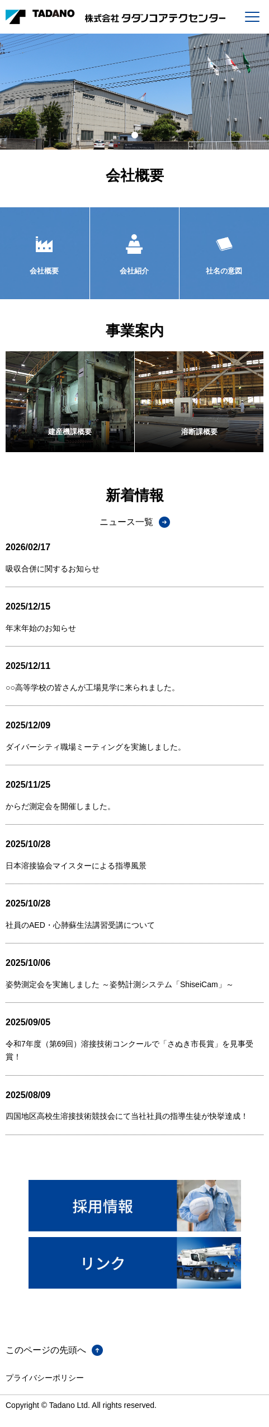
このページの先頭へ (46, 1350)
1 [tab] (134, 135)
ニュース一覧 (126, 522)
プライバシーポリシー (45, 1377)
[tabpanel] (134, 92)
